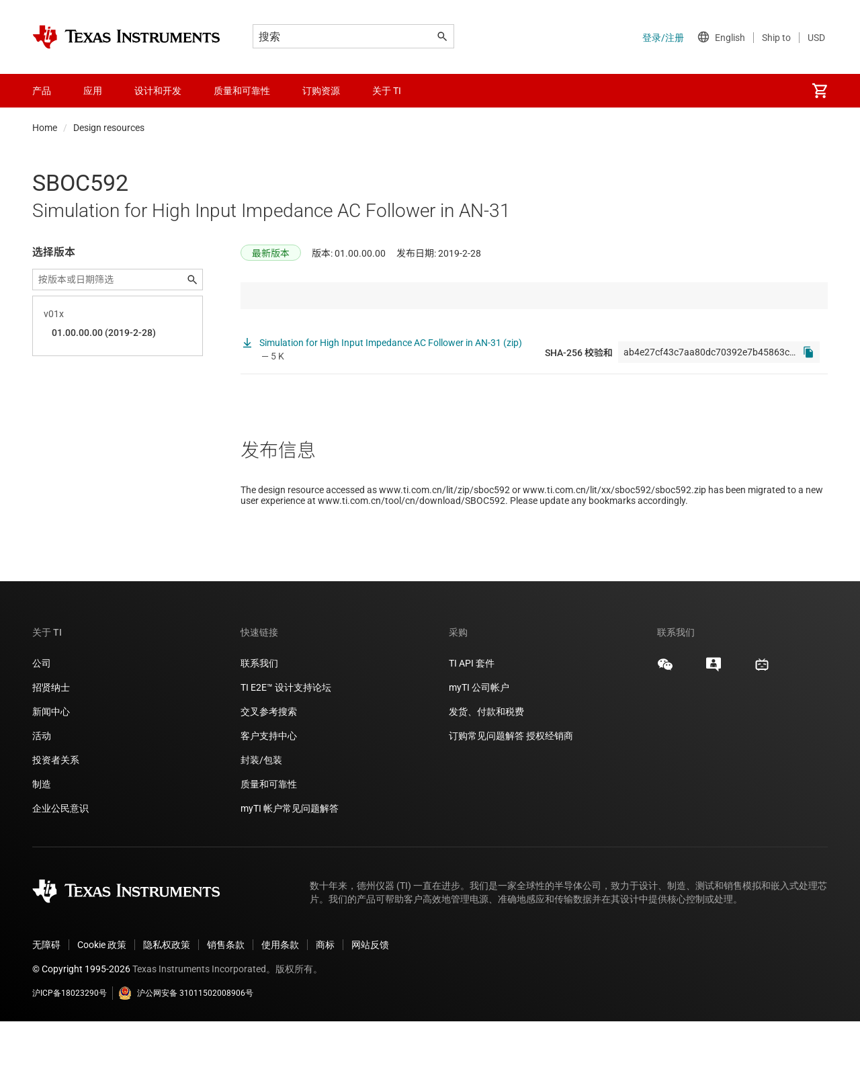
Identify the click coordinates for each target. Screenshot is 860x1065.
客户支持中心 (269, 779)
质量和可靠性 (270, 827)
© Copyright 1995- (81, 1012)
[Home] (126, 37)
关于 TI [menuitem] (386, 90)
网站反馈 (370, 988)
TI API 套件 (471, 706)
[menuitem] (820, 91)
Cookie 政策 (101, 988)
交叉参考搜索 (269, 755)
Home (44, 127)
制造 (41, 827)
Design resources (108, 127)
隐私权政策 (166, 988)
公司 (41, 706)
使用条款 (280, 988)
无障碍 (46, 988)
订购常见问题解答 (486, 779)
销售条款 (226, 988)
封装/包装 (261, 803)
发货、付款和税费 (486, 755)
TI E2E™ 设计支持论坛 (286, 731)
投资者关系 (55, 803)
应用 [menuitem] (92, 90)
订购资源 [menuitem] (321, 90)
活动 (41, 779)
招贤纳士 (51, 731)
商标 (325, 988)
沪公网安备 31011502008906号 (185, 1036)
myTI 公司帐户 (479, 731)
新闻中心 (51, 755)
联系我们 (259, 706)
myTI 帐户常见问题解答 (290, 852)
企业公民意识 (60, 852)
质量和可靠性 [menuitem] (242, 90)
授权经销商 (549, 779)
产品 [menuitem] (41, 90)
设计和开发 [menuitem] (157, 90)
